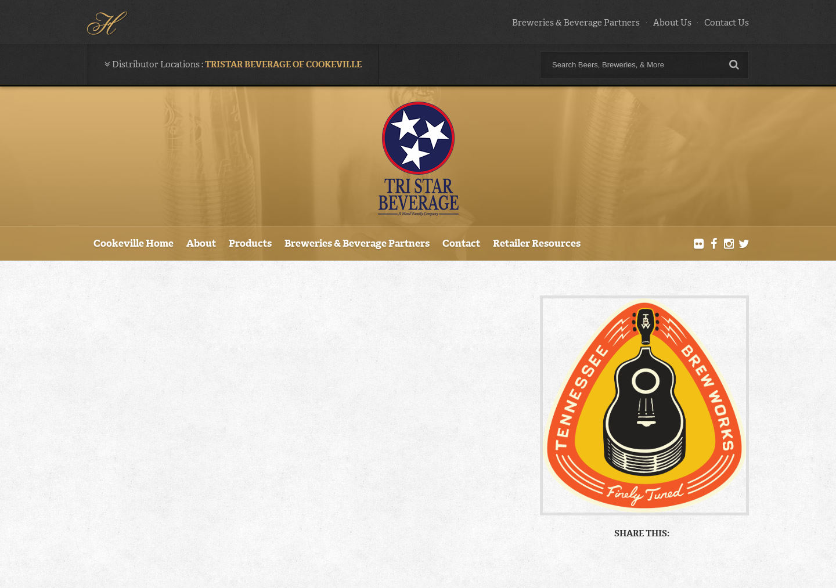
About (201, 243)
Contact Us (726, 22)
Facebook (714, 244)
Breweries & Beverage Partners (576, 22)
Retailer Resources (537, 243)
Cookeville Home (133, 243)
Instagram (728, 244)
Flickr (699, 244)
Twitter (743, 244)
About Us (672, 22)
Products (250, 243)
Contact (461, 243)
